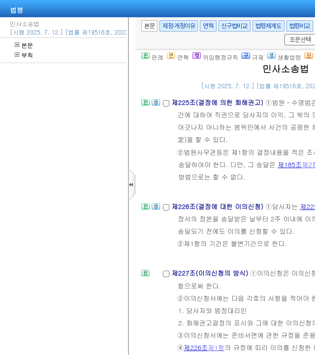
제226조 (196, 347)
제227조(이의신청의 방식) (210, 273)
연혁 (208, 26)
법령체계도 (268, 26)
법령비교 (299, 26)
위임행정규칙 (215, 57)
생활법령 (284, 57)
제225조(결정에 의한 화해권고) (218, 102)
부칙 (24, 55)
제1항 (216, 347)
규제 (253, 57)
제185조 (290, 164)
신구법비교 (234, 26)
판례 (152, 57)
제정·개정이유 (178, 26)
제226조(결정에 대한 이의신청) (218, 206)
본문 (24, 45)
